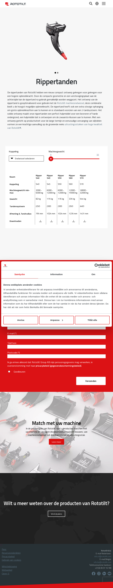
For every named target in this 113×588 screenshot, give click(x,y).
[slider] (51, 158)
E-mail (10, 333)
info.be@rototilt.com (102, 562)
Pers (4, 549)
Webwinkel (7, 570)
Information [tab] (56, 274)
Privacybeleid (8, 556)
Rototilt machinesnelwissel (70, 103)
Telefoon (11, 343)
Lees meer (56, 441)
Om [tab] (93, 274)
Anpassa (56, 320)
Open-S (5, 573)
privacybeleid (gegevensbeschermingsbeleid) (58, 366)
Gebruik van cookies (11, 560)
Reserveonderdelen (11, 553)
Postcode (12, 352)
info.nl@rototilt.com (102, 556)
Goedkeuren (19, 371)
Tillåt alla (92, 320)
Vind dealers (56, 513)
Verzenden (90, 381)
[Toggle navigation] (104, 3)
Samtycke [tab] (19, 274)
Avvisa (20, 320)
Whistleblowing (9, 566)
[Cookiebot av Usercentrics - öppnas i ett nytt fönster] (97, 266)
